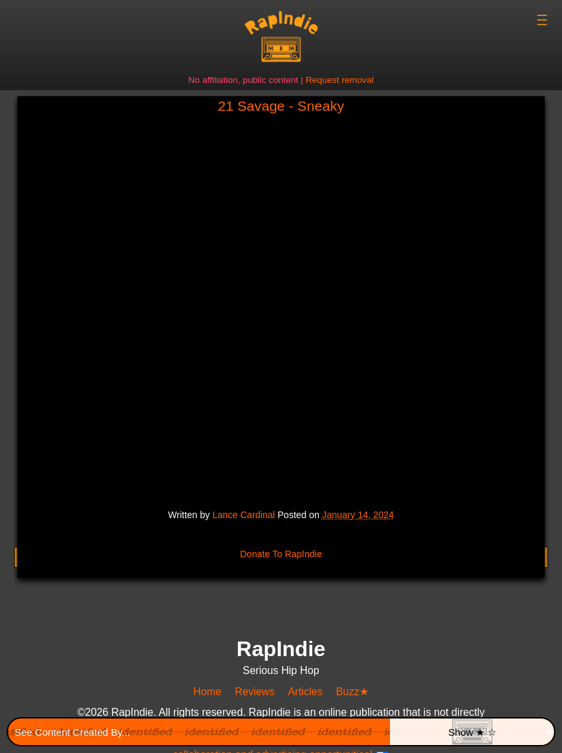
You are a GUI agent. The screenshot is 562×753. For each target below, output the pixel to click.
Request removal (339, 80)
